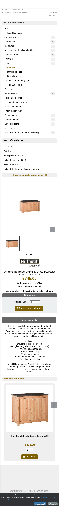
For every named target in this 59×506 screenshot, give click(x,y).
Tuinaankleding (14, 85)
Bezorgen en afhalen (13, 155)
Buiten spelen (10, 115)
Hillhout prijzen (11, 164)
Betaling (7, 151)
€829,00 (30, 444)
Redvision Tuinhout (13, 106)
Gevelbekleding (11, 124)
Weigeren (52, 504)
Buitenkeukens (14, 76)
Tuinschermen (11, 54)
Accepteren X (40, 504)
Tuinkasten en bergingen (19, 80)
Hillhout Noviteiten (13, 33)
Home (7, 28)
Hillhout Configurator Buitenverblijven (21, 169)
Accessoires (10, 128)
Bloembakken (10, 93)
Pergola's (8, 89)
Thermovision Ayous (14, 111)
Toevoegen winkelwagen (29, 308)
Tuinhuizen (9, 41)
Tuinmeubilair (10, 67)
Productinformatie (29, 320)
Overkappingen (11, 37)
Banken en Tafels (15, 72)
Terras (7, 63)
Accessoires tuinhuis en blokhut (19, 50)
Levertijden (9, 146)
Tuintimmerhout (11, 119)
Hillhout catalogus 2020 (15, 160)
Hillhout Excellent (33, 286)
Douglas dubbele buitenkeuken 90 (29, 436)
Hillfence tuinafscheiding (15, 102)
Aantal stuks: (21, 302)
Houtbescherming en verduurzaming (21, 132)
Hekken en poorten (13, 98)
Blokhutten (9, 46)
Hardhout (8, 59)
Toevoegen (29, 456)
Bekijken (51, 15)
